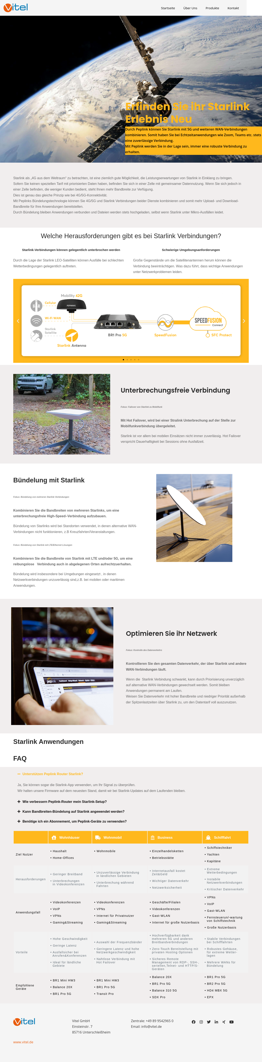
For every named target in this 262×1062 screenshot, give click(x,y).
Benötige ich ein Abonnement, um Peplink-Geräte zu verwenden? (74, 821)
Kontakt (240, 8)
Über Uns (198, 8)
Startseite (175, 8)
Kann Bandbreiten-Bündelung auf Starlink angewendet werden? (73, 811)
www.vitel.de (23, 1042)
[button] (18, 320)
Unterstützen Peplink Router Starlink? (52, 774)
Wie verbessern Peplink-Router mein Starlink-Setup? (64, 801)
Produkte (219, 8)
